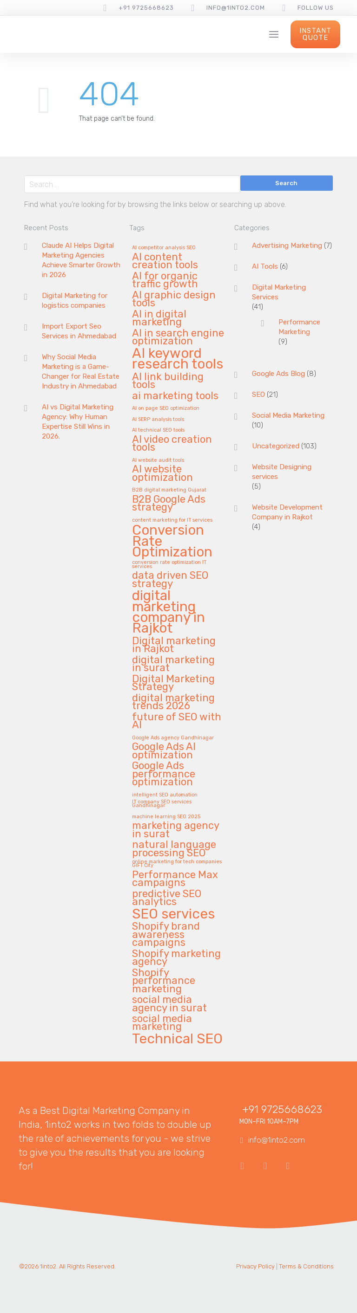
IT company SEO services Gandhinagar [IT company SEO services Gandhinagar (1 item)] (162, 804)
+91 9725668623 (146, 7)
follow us (316, 7)
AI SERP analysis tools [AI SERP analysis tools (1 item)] (158, 419)
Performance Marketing (299, 327)
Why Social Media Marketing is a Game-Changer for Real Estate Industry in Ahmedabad (80, 371)
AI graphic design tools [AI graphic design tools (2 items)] (174, 299)
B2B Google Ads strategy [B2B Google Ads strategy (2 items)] (168, 503)
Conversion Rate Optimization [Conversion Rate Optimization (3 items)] (172, 541)
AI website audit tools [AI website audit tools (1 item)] (158, 460)
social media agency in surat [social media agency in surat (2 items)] (169, 1004)
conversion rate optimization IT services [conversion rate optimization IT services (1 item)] (169, 564)
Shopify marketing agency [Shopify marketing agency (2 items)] (176, 958)
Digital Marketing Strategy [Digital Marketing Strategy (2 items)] (173, 683)
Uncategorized (275, 446)
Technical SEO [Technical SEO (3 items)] (177, 1039)
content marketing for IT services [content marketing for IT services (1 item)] (172, 520)
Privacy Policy (255, 1266)
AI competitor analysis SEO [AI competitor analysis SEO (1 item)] (164, 248)
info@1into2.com (235, 7)
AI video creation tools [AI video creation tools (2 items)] (172, 443)
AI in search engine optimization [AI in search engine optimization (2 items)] (178, 337)
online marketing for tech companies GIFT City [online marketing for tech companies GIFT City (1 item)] (177, 864)
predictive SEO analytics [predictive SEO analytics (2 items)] (166, 898)
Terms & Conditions (306, 1266)
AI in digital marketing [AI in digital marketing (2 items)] (159, 318)
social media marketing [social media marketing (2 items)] (162, 1023)
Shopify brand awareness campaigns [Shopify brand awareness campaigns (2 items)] (166, 934)
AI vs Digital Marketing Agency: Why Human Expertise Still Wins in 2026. (77, 421)
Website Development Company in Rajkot (287, 512)
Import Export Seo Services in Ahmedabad (79, 331)
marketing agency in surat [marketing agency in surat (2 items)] (175, 830)
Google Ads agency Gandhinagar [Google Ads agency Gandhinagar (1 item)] (173, 738)
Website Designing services (281, 472)
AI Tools (265, 266)
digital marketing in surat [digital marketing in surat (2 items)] (173, 664)
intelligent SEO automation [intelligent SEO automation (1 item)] (165, 795)
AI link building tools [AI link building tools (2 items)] (168, 381)
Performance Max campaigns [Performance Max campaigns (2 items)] (175, 879)
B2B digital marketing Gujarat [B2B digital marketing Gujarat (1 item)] (169, 490)
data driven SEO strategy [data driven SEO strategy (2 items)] (170, 579)
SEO (258, 394)
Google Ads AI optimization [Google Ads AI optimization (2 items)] (164, 751)
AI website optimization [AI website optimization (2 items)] (162, 473)
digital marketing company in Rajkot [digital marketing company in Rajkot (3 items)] (168, 612)
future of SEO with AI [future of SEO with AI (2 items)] (176, 721)
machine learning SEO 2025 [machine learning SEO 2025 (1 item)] (166, 817)
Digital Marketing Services (279, 292)
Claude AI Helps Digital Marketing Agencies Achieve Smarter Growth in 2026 (81, 260)
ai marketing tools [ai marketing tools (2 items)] (175, 396)
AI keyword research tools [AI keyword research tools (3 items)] (177, 359)
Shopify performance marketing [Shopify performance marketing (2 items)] (163, 981)
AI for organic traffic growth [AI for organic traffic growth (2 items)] (165, 280)
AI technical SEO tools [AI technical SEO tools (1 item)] (158, 430)
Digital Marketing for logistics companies (74, 300)
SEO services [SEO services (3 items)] (173, 914)
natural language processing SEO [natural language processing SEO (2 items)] (174, 849)
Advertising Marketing (287, 245)
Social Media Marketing (288, 415)
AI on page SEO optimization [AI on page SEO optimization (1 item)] (165, 408)
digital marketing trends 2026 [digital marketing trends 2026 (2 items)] (173, 702)
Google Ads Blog (278, 373)
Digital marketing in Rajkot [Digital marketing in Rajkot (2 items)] (174, 645)
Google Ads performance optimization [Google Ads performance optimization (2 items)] (163, 774)
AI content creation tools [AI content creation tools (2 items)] (165, 261)
